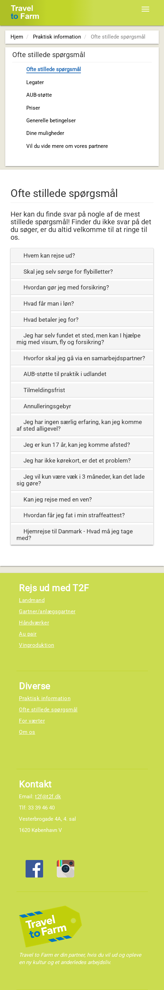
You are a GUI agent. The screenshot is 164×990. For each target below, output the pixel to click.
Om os (27, 732)
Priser (33, 108)
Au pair (28, 634)
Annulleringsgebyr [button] (47, 406)
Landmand (32, 600)
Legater (35, 82)
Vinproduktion (36, 645)
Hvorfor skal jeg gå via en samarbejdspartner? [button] (84, 358)
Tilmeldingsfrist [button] (44, 390)
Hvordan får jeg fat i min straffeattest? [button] (74, 515)
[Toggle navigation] (145, 9)
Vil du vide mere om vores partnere (67, 146)
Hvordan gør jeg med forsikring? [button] (66, 287)
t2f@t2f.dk (48, 796)
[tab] (82, 255)
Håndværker (34, 623)
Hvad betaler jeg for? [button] (50, 319)
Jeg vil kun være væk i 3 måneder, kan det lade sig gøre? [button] (80, 480)
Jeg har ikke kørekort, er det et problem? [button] (77, 460)
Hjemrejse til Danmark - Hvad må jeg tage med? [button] (74, 534)
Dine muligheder (45, 133)
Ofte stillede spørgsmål (53, 69)
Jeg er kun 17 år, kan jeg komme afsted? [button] (76, 444)
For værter (32, 721)
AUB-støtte (39, 95)
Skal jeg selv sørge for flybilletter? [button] (68, 271)
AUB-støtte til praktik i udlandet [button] (65, 373)
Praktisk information (44, 698)
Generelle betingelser (51, 120)
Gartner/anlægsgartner (47, 611)
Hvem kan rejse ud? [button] (49, 255)
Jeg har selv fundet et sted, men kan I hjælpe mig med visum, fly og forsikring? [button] (78, 339)
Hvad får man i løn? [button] (48, 303)
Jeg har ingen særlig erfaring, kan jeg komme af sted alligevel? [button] (79, 425)
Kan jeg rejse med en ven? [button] (57, 499)
